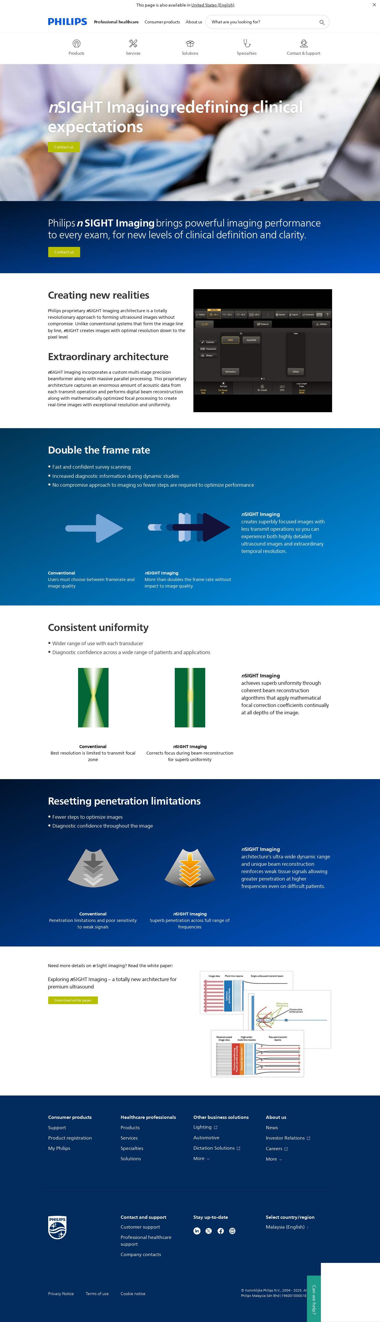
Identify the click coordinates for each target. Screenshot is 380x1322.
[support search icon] (321, 22)
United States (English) (213, 5)
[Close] (374, 4)
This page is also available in (163, 5)
